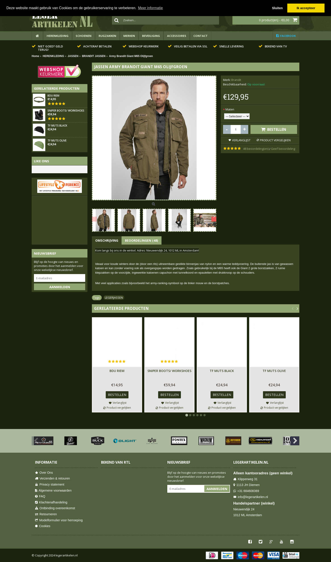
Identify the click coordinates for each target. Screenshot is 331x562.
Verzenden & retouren (52, 478)
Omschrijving (106, 240)
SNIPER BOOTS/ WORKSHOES (66, 110)
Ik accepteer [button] (306, 8)
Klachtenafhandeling (51, 502)
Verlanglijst (241, 140)
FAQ (40, 496)
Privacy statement (49, 484)
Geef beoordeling (283, 149)
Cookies (42, 526)
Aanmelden (59, 287)
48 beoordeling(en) (256, 149)
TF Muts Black (57, 125)
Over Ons (44, 473)
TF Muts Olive (57, 140)
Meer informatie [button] (150, 8)
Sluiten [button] (277, 8)
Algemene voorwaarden (53, 490)
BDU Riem (53, 95)
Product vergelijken (275, 140)
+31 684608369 (246, 491)
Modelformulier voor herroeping (59, 520)
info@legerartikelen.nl (250, 497)
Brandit (236, 80)
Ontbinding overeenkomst (55, 508)
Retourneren (46, 514)
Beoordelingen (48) (141, 240)
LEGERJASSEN (114, 298)
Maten (229, 109)
